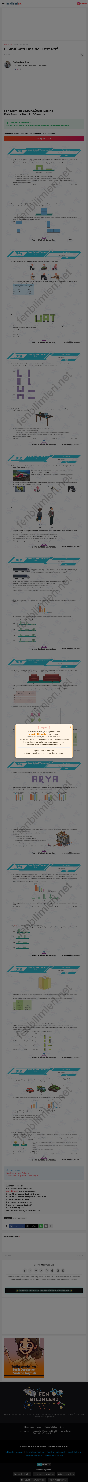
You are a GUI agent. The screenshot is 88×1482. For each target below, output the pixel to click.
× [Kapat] (70, 727)
